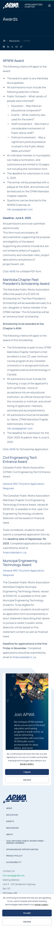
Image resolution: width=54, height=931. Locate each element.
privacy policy (41, 904)
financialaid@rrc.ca (14, 552)
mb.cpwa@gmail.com (20, 209)
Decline (27, 921)
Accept (27, 912)
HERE (12, 271)
